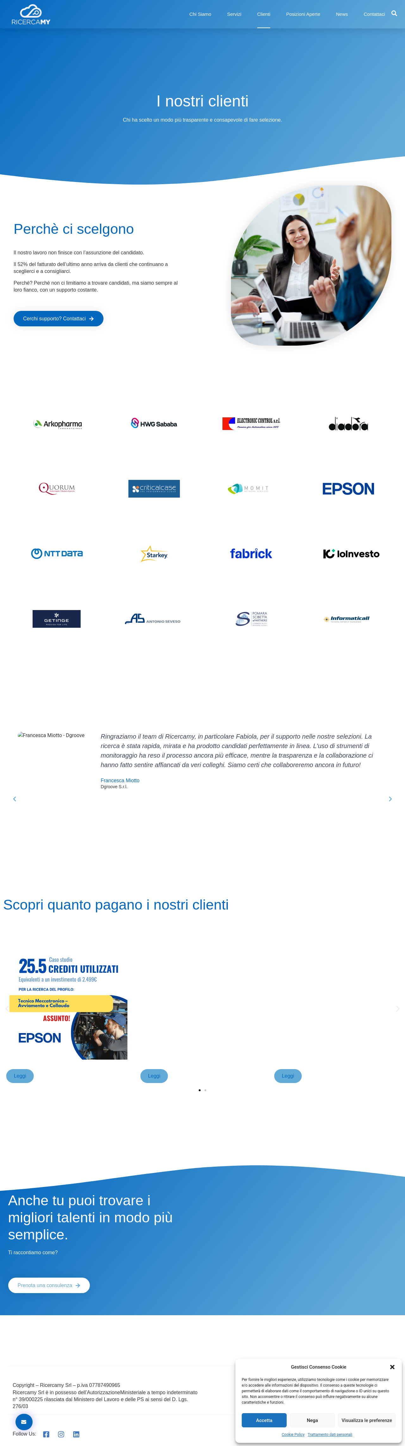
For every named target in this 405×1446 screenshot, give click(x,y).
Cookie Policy (293, 1434)
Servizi (234, 14)
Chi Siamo (200, 14)
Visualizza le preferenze (366, 1420)
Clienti (264, 14)
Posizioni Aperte (303, 14)
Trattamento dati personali (330, 1434)
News (342, 14)
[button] (392, 1367)
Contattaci (374, 14)
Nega (312, 1420)
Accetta (264, 1420)
